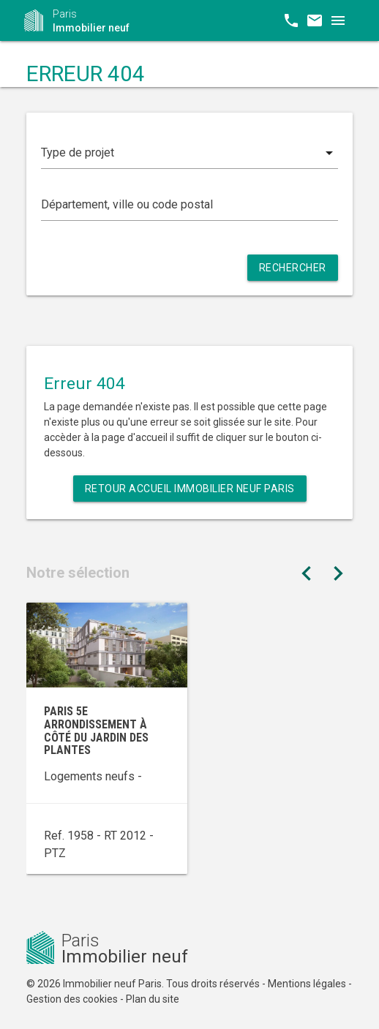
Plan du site (152, 999)
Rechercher (292, 268)
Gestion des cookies (72, 999)
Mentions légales (307, 984)
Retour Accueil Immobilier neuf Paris (190, 488)
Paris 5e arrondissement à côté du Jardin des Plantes (96, 730)
